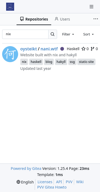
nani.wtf (49, 48)
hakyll (61, 61)
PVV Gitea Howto (51, 187)
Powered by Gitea (26, 168)
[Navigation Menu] (92, 6)
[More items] (95, 19)
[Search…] (52, 34)
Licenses (45, 181)
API (59, 181)
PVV (69, 181)
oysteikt (28, 48)
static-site (86, 61)
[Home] (10, 6)
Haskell (69, 48)
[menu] (25, 182)
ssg (72, 61)
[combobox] (68, 34)
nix (24, 61)
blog (49, 61)
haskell (36, 61)
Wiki (80, 181)
